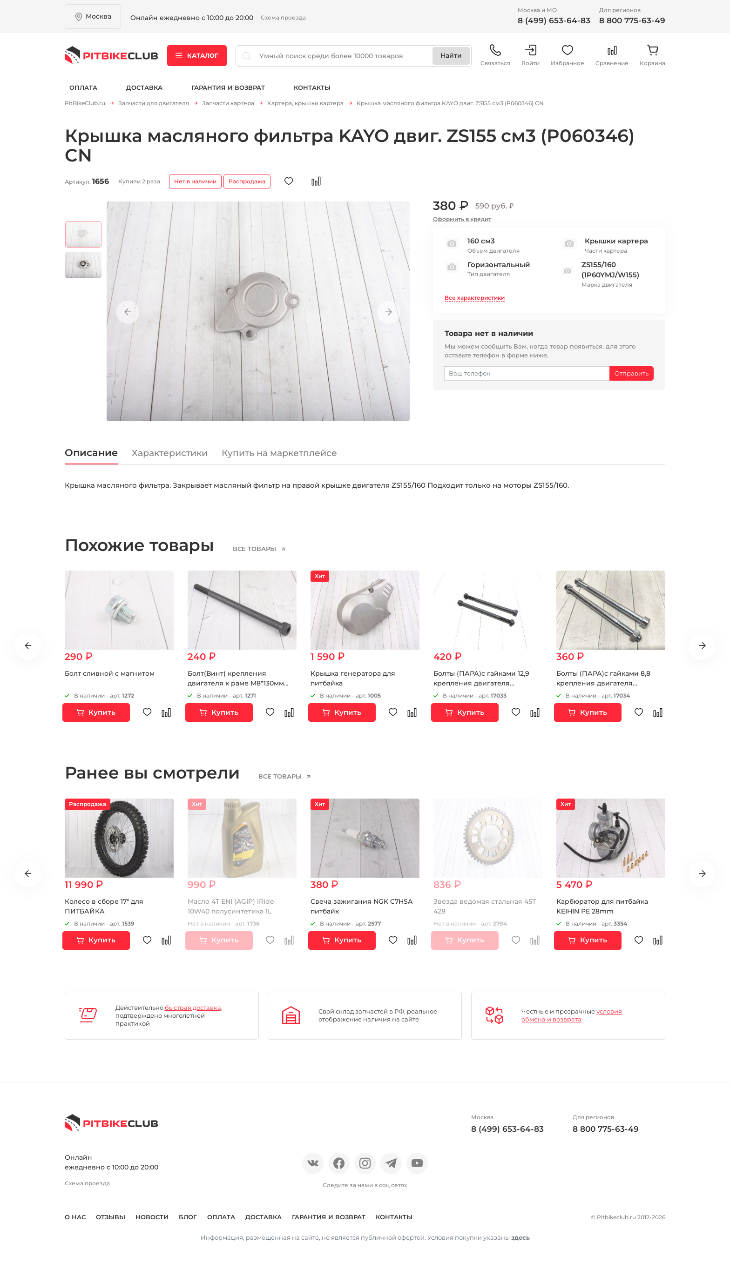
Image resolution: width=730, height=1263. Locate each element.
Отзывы (110, 1217)
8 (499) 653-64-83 (554, 20)
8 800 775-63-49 (632, 20)
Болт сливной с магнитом (110, 673)
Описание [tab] (91, 452)
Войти (530, 56)
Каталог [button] (197, 55)
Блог (188, 1217)
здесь (520, 1237)
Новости (152, 1217)
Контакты (312, 87)
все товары (255, 548)
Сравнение (612, 56)
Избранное (567, 56)
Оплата (83, 87)
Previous (127, 312)
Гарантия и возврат (228, 87)
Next (388, 312)
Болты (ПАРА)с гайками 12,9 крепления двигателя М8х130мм (481, 683)
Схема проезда (283, 17)
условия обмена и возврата (571, 1015)
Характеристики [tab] (170, 453)
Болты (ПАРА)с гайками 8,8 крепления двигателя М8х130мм (603, 683)
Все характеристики (475, 297)
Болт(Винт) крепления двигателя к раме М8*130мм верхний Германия (236, 683)
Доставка (144, 87)
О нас (75, 1217)
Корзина (652, 56)
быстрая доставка (193, 1007)
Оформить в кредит (462, 218)
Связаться (495, 56)
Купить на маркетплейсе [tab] (279, 453)
